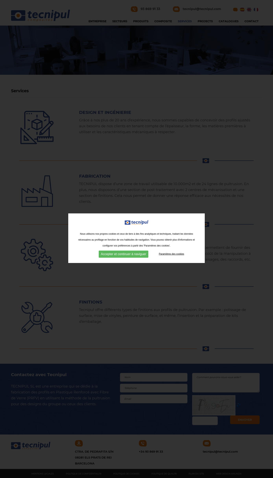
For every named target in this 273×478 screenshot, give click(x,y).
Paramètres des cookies (171, 253)
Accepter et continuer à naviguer (123, 253)
